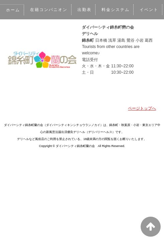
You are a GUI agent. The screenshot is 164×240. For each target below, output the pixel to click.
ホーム (13, 10)
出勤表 (85, 9)
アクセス (15, 48)
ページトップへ (142, 108)
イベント (149, 9)
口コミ (66, 29)
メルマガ (92, 29)
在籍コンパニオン (49, 9)
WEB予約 (122, 29)
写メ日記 (39, 29)
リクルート (46, 48)
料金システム (116, 9)
